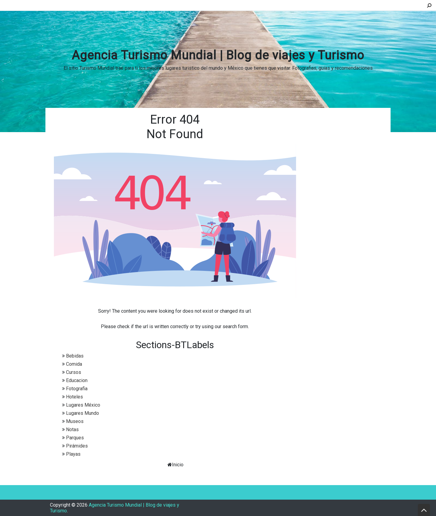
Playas (73, 454)
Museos (75, 421)
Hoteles (74, 397)
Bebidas (75, 356)
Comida (74, 364)
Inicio (177, 465)
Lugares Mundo (82, 413)
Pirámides (77, 446)
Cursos (73, 372)
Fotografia (77, 388)
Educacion (77, 380)
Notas (72, 429)
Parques (75, 438)
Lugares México (83, 405)
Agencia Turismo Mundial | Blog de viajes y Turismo (218, 55)
